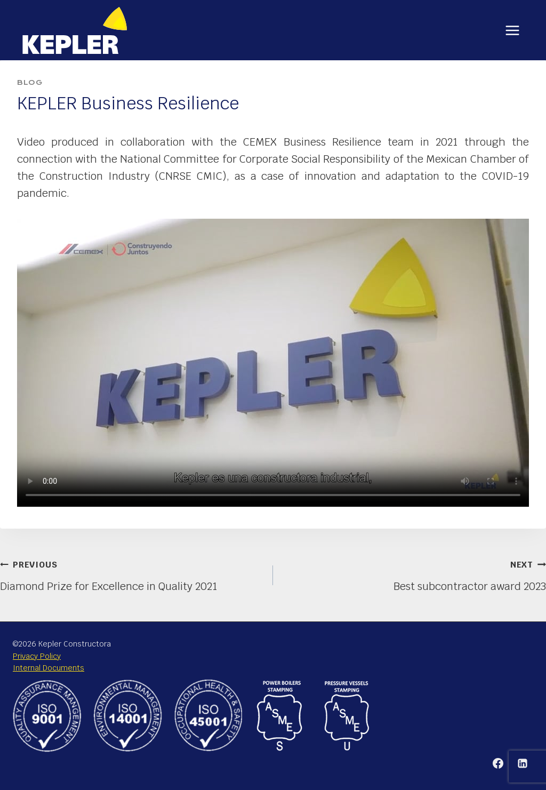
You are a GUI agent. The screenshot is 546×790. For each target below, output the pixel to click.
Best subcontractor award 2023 (415, 574)
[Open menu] (512, 30)
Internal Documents (48, 668)
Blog (29, 82)
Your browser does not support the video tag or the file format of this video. (273, 363)
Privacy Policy (37, 656)
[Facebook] (498, 763)
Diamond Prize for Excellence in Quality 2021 (131, 574)
